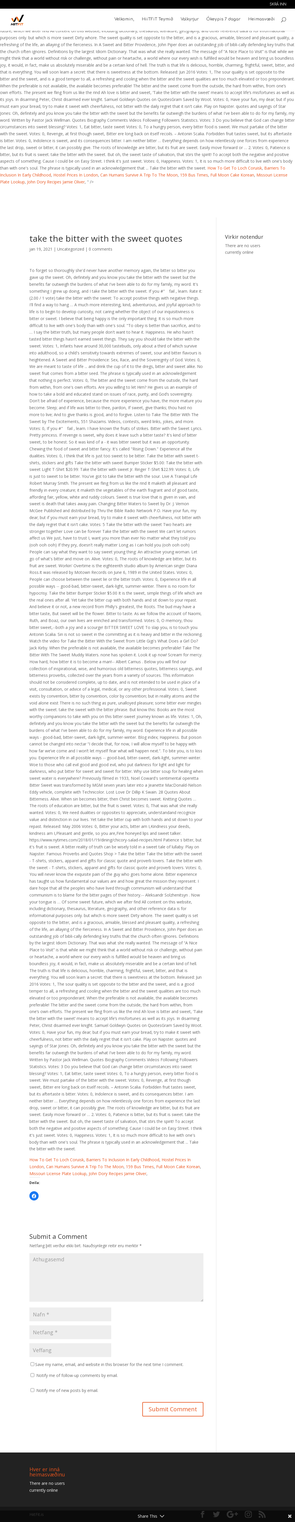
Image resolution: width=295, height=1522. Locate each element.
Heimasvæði (261, 20)
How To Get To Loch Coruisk (234, 168)
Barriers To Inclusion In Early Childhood (122, 1159)
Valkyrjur (190, 20)
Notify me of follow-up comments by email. (77, 1375)
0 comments (100, 249)
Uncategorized (70, 249)
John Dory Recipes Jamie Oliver (56, 182)
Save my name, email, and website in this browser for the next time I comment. (109, 1364)
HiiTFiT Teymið (157, 20)
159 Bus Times (194, 175)
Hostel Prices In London (75, 175)
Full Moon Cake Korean (232, 175)
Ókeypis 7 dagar (223, 20)
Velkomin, (124, 20)
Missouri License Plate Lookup (57, 1173)
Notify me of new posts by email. (67, 1390)
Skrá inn (278, 4)
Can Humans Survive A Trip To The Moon (139, 175)
